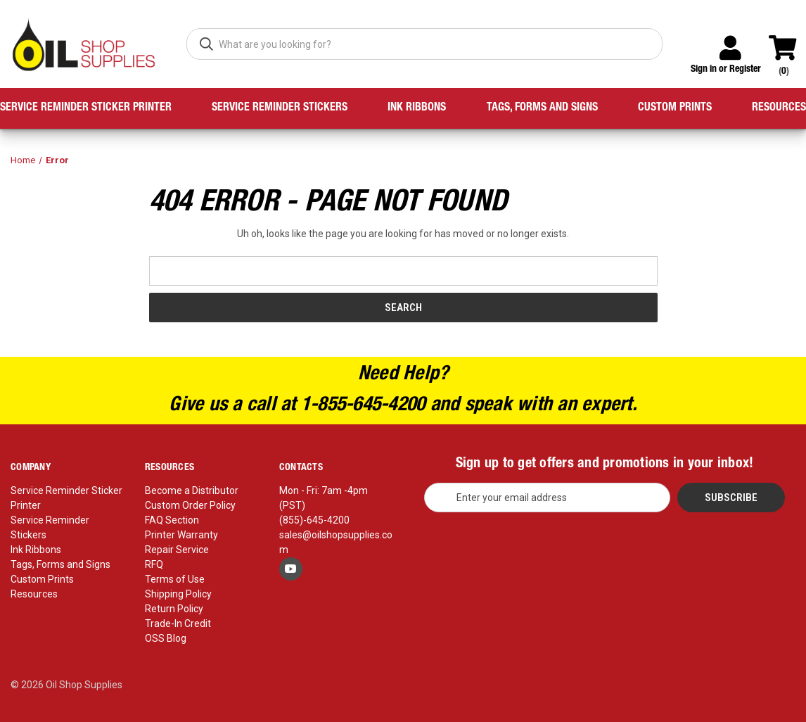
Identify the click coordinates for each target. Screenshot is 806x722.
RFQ (154, 564)
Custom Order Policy (190, 505)
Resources (779, 108)
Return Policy (174, 608)
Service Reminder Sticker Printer (86, 108)
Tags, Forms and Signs (542, 108)
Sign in (704, 70)
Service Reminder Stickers (279, 108)
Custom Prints (675, 108)
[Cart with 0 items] (788, 41)
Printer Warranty (181, 534)
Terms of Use (175, 579)
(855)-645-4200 (314, 520)
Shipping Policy (178, 594)
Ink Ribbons (417, 108)
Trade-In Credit (178, 623)
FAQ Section (172, 520)
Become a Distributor (191, 490)
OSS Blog (165, 638)
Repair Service (177, 549)
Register (745, 70)
